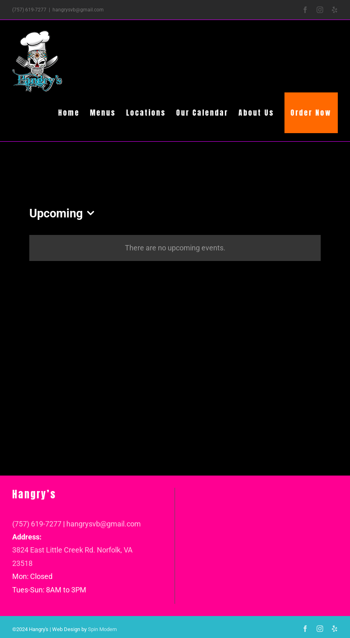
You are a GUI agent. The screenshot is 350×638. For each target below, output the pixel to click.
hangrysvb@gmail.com (78, 10)
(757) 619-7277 (36, 524)
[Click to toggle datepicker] (64, 213)
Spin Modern (102, 629)
